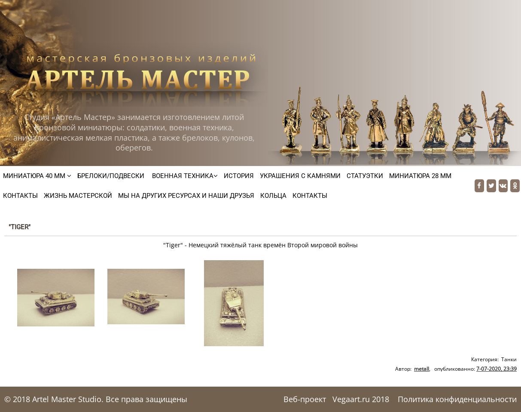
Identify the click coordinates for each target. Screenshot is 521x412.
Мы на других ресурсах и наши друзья (186, 196)
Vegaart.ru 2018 (360, 399)
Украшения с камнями (300, 176)
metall (421, 368)
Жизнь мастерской (78, 196)
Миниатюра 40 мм (37, 176)
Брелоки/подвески (110, 176)
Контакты (20, 196)
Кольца (273, 196)
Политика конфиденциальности (457, 399)
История (239, 176)
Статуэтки (365, 176)
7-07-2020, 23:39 (496, 368)
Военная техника (184, 176)
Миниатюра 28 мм (420, 176)
